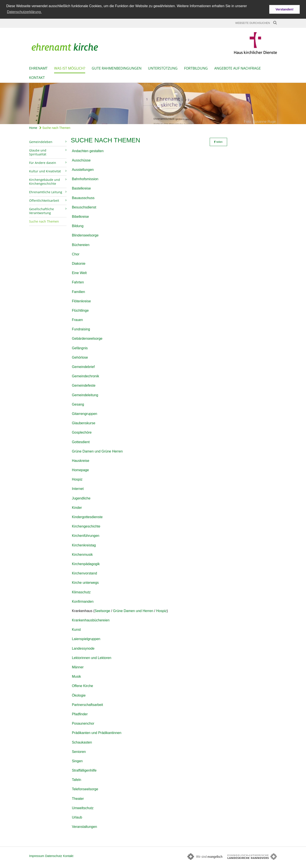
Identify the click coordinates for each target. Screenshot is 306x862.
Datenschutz (53, 855)
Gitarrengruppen (84, 413)
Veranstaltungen (84, 826)
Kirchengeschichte (86, 526)
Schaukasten (82, 742)
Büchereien (81, 244)
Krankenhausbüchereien (91, 620)
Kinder (77, 507)
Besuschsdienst (84, 207)
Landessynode (83, 648)
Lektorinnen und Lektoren (91, 657)
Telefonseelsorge (85, 789)
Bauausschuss (83, 197)
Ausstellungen (83, 169)
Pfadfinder (80, 714)
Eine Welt (79, 272)
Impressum (36, 855)
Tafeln (76, 779)
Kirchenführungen (85, 535)
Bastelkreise (81, 188)
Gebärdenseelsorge (87, 338)
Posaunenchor (83, 723)
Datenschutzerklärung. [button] (24, 12)
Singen (77, 760)
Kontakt (37, 77)
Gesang (78, 404)
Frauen (77, 319)
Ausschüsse (81, 160)
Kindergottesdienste (87, 516)
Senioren (79, 751)
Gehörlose (80, 357)
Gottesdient (81, 441)
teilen (218, 141)
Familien (78, 291)
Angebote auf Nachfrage (237, 67)
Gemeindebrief (83, 366)
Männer (78, 667)
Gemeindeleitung (85, 394)
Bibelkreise (80, 216)
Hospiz (77, 479)
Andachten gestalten (88, 150)
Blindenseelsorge (85, 235)
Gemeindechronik (85, 376)
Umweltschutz (83, 807)
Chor (76, 254)
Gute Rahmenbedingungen (116, 67)
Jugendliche (81, 498)
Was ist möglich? (69, 67)
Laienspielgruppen (86, 639)
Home (33, 127)
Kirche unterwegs (85, 582)
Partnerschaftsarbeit (87, 704)
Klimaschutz (81, 592)
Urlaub (77, 817)
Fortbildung (196, 67)
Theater (78, 798)
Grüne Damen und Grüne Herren (97, 451)
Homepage (80, 469)
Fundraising (81, 329)
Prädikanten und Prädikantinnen (96, 732)
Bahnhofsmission (85, 179)
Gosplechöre (82, 432)
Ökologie (79, 695)
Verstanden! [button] (284, 9)
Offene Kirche (82, 685)
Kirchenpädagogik (86, 563)
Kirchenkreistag (84, 545)
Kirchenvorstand (84, 573)
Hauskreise (80, 460)
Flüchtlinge (80, 310)
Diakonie (78, 263)
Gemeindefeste (84, 385)
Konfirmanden (83, 601)
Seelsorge (102, 610)
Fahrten (78, 282)
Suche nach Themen (54, 127)
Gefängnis (80, 347)
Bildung (77, 226)
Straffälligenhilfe (84, 770)
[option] (153, 103)
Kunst (76, 629)
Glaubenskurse (83, 422)
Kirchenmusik (82, 554)
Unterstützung (163, 67)
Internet (78, 488)
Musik (76, 676)
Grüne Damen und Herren (133, 610)
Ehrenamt (38, 67)
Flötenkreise (81, 301)
